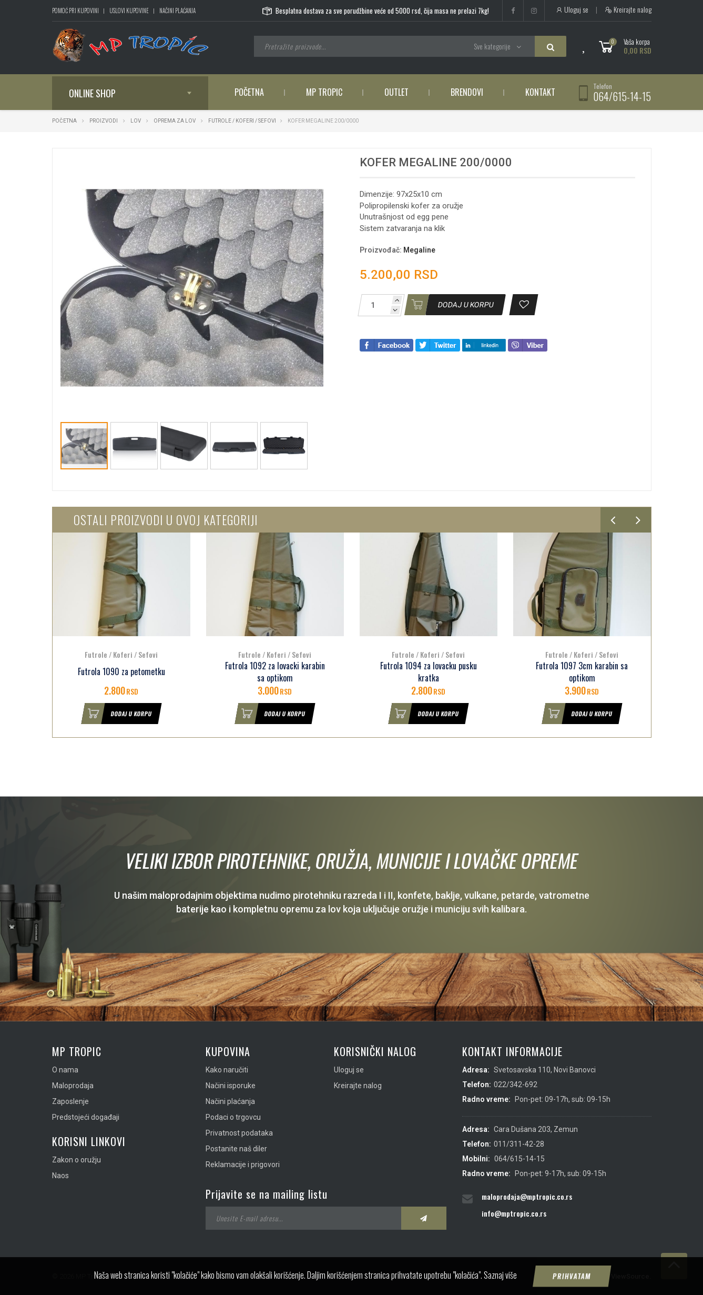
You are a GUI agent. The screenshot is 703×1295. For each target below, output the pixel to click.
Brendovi (467, 92)
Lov (135, 121)
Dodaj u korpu (116, 713)
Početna (249, 92)
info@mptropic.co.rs (514, 1213)
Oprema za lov (175, 121)
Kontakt (540, 92)
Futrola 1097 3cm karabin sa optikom (582, 672)
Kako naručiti (227, 1070)
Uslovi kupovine (129, 10)
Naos (60, 1175)
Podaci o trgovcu (233, 1117)
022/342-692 (515, 1084)
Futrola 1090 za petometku (121, 672)
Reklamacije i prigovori (243, 1164)
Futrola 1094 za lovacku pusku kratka (428, 672)
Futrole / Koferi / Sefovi (242, 121)
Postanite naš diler (236, 1149)
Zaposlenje (70, 1101)
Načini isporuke (231, 1085)
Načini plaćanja (177, 10)
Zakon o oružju (76, 1160)
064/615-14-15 (622, 96)
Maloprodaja (73, 1085)
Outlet (396, 92)
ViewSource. (631, 1276)
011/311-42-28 (519, 1144)
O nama (65, 1070)
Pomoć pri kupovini (75, 10)
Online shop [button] (92, 93)
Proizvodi (104, 121)
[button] (313, 165)
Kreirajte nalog (628, 9)
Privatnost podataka (239, 1133)
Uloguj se (571, 9)
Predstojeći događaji (85, 1117)
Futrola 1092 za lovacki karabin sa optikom (275, 672)
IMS (597, 1276)
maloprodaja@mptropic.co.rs (527, 1196)
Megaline (419, 250)
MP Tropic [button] (324, 92)
